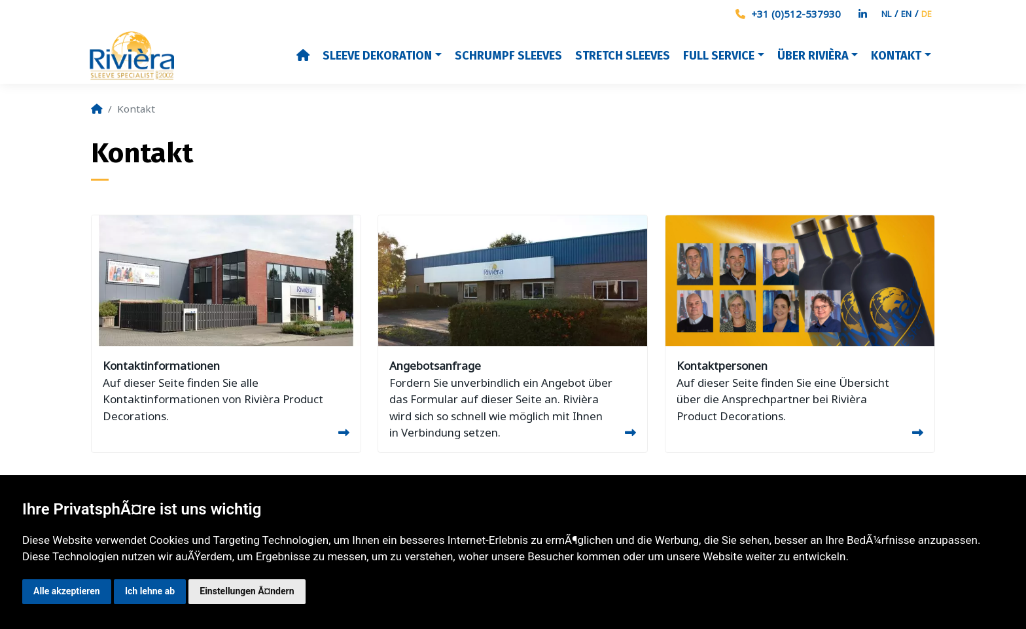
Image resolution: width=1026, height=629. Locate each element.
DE (926, 14)
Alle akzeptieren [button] (66, 591)
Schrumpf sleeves (508, 55)
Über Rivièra (813, 55)
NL (886, 14)
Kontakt (896, 55)
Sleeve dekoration (377, 55)
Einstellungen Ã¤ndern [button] (247, 591)
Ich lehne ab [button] (150, 591)
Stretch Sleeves (622, 55)
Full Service (718, 55)
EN (906, 14)
